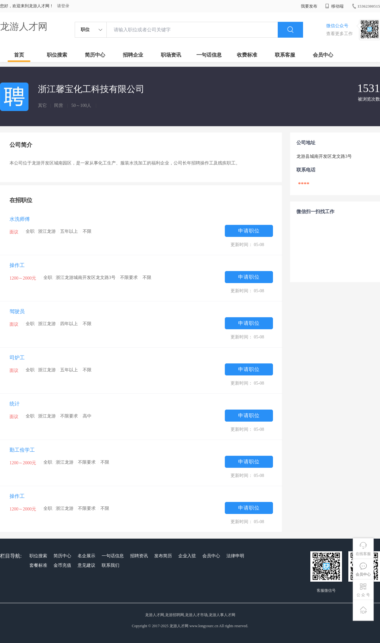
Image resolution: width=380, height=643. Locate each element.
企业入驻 (187, 555)
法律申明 (235, 555)
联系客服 (285, 55)
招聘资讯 (139, 555)
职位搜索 (57, 55)
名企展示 (86, 555)
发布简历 (163, 555)
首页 (19, 55)
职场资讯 (171, 55)
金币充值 (62, 565)
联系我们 (110, 565)
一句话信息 (209, 55)
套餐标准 (38, 565)
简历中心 (95, 55)
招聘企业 (133, 55)
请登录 (63, 5)
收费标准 (247, 55)
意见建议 (86, 565)
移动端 (334, 6)
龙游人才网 (24, 26)
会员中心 (323, 55)
